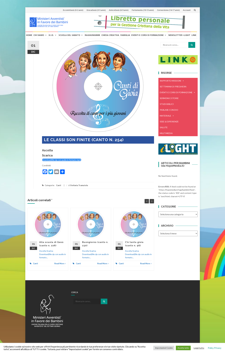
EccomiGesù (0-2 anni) (73, 10)
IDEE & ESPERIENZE (169, 121)
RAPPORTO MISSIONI (172, 81)
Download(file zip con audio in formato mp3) (61, 160)
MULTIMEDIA (166, 133)
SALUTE (164, 127)
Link (194, 35)
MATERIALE (167, 116)
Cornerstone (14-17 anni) (168, 10)
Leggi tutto (199, 348)
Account (187, 10)
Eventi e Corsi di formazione (147, 35)
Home (29, 35)
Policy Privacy (214, 348)
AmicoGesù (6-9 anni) (118, 10)
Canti (58, 185)
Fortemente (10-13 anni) (143, 10)
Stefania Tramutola (79, 185)
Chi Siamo (38, 35)
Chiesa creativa (110, 35)
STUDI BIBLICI (167, 104)
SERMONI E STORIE (169, 98)
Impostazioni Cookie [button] (164, 348)
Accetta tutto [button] (183, 348)
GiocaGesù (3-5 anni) (96, 10)
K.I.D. (51, 35)
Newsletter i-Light (179, 35)
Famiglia (125, 35)
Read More (60, 263)
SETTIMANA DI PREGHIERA (173, 86)
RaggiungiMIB (92, 35)
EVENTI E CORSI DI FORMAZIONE (177, 92)
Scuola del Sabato (69, 35)
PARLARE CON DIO (169, 110)
